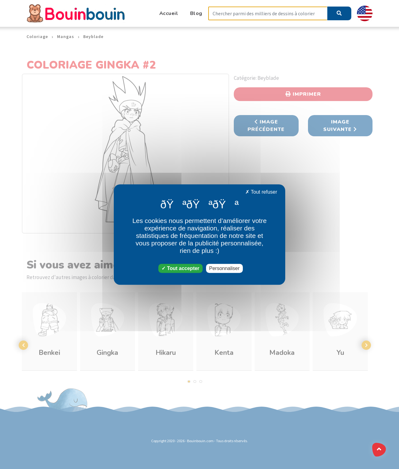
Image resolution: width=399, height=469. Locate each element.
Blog (196, 13)
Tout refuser (261, 192)
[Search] (267, 14)
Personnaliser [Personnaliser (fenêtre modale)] (224, 268)
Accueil (168, 13)
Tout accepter (180, 268)
